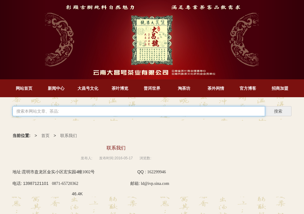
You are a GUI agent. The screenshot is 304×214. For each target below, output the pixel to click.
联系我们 (68, 135)
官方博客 (248, 88)
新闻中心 (56, 88)
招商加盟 (280, 88)
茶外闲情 (216, 88)
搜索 (278, 111)
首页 (45, 135)
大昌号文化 (87, 88)
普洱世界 (152, 88)
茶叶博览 (120, 88)
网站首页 (24, 88)
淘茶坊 (184, 88)
